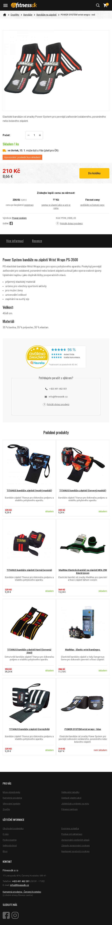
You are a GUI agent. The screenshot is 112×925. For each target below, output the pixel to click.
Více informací (15, 241)
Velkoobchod (10, 845)
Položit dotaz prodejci (69, 223)
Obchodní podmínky (13, 828)
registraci (28, 205)
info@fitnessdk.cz (56, 396)
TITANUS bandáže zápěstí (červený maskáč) (82, 490)
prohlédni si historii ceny (92, 205)
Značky (6, 809)
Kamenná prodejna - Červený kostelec (22, 891)
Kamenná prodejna (12, 798)
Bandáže (27, 14)
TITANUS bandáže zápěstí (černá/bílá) (29, 729)
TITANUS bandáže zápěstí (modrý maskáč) (29, 490)
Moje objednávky (11, 792)
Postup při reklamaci (71, 834)
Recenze (37, 241)
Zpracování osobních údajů (75, 840)
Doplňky (15, 14)
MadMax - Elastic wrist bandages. (82, 649)
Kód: (58, 218)
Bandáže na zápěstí (47, 14)
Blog (5, 851)
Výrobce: (7, 218)
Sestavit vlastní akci (71, 798)
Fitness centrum (69, 809)
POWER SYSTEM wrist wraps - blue (83, 729)
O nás (6, 834)
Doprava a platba (70, 828)
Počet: (6, 135)
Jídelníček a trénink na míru (75, 803)
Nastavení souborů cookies (75, 851)
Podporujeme (9, 840)
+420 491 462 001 (56, 388)
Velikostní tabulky (70, 792)
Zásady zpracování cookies (75, 845)
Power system (19, 218)
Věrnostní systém (11, 803)
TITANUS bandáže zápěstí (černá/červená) (29, 570)
